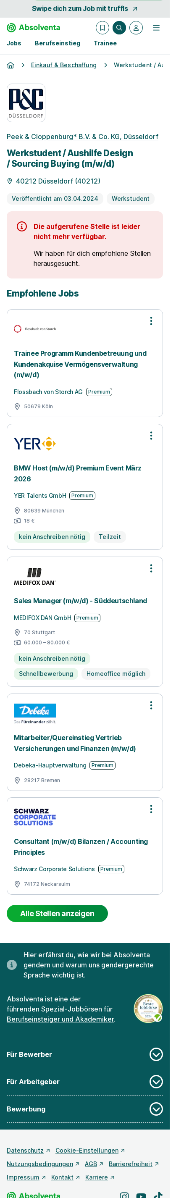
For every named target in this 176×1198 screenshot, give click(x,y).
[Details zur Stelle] (85, 180)
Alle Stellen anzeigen (57, 913)
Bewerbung (85, 1109)
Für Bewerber (85, 1054)
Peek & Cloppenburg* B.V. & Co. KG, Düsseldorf (82, 136)
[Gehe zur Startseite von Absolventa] (33, 27)
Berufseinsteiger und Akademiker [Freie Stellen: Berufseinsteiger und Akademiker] (60, 1019)
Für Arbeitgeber (85, 1081)
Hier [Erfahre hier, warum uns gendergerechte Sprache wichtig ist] (30, 955)
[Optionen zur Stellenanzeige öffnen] (151, 321)
